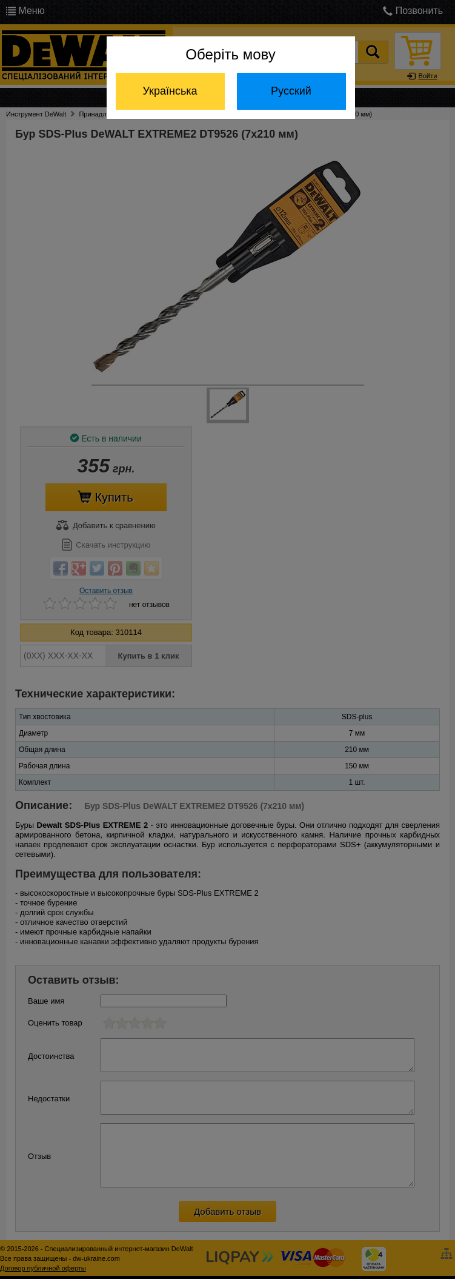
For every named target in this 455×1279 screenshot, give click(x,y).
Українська (169, 91)
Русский (291, 91)
